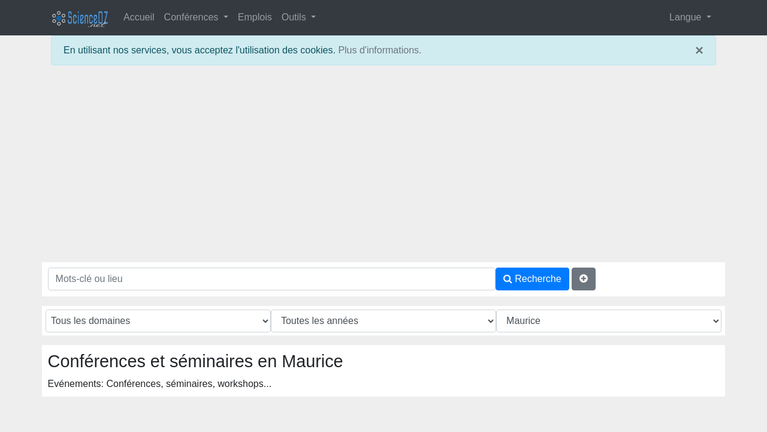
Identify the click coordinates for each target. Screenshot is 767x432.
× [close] (699, 50)
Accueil (139, 17)
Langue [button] (686, 17)
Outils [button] (295, 17)
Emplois (255, 17)
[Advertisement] (383, 169)
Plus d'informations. (379, 50)
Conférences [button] (192, 17)
